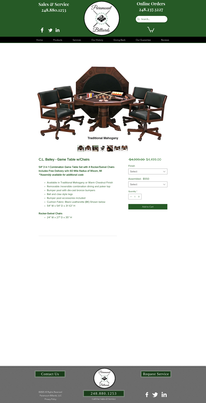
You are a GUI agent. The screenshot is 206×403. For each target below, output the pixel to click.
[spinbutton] (134, 196)
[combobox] (147, 171)
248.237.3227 (151, 9)
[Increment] (139, 196)
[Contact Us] (50, 374)
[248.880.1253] (103, 393)
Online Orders (151, 3)
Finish (131, 165)
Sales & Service (53, 4)
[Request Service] (156, 374)
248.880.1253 (53, 10)
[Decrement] (131, 196)
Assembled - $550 (138, 178)
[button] (150, 29)
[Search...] (151, 19)
